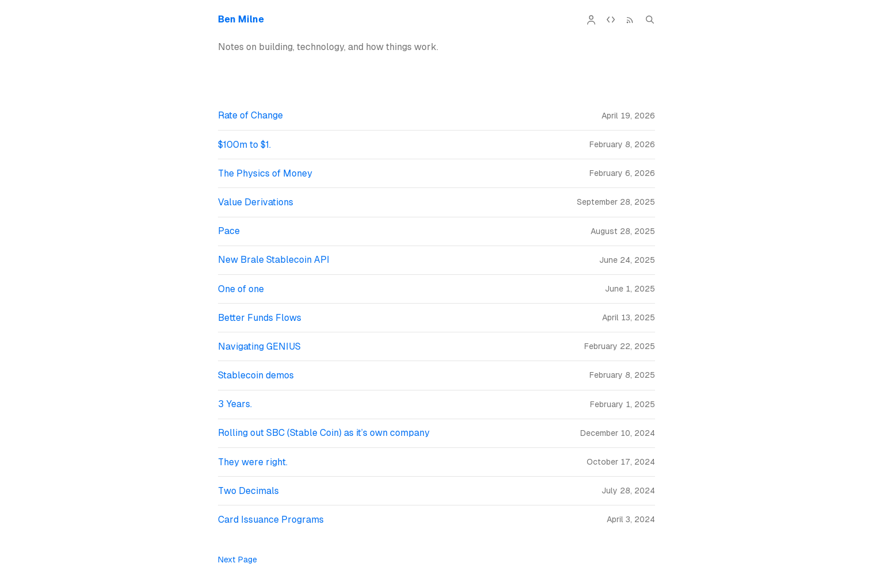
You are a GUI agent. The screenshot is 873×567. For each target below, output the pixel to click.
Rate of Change (250, 115)
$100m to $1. (244, 144)
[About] (591, 19)
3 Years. (235, 404)
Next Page (237, 559)
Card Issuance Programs (271, 519)
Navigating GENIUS (259, 346)
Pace (229, 230)
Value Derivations (255, 202)
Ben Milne (241, 19)
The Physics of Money (265, 173)
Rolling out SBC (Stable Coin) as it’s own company (324, 432)
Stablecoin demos (256, 375)
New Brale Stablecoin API (274, 259)
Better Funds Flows (259, 317)
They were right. (253, 462)
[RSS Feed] (630, 19)
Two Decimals (248, 490)
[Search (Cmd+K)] (650, 19)
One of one (241, 289)
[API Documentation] (611, 19)
